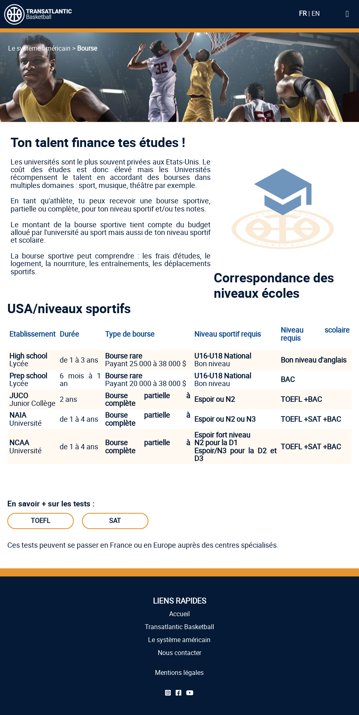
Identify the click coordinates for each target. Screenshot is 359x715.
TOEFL (40, 520)
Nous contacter (179, 652)
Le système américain (179, 639)
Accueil (179, 613)
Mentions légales (179, 672)
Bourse (87, 48)
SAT (115, 520)
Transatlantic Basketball (179, 626)
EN (316, 13)
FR (303, 13)
